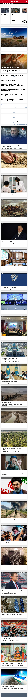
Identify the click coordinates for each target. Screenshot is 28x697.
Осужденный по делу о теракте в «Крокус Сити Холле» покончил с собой (4, 17)
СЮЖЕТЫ (23, 5)
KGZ (3, 3)
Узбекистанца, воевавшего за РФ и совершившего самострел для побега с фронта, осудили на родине (15, 17)
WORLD (12, 3)
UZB (9, 3)
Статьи (8, 5)
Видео (13, 5)
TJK (5, 3)
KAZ (1, 3)
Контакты (3, 694)
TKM (7, 3)
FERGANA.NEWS (13, 1)
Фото (18, 5)
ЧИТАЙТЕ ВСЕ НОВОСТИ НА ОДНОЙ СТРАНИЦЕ (20, 124)
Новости (2, 5)
